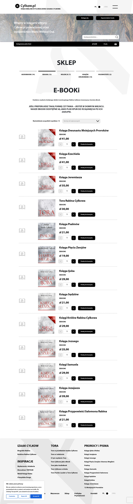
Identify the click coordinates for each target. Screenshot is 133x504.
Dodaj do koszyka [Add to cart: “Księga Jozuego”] (87, 355)
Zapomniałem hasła (107, 18)
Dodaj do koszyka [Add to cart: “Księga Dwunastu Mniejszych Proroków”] (87, 144)
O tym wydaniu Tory (58, 458)
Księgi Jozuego (90, 458)
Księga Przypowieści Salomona (96, 473)
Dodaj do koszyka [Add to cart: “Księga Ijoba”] (87, 284)
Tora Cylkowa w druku (59, 469)
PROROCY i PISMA (96, 446)
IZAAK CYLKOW (28, 446)
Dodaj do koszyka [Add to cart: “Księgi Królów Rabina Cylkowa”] (87, 331)
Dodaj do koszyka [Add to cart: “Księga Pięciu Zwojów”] (87, 261)
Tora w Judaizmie (57, 454)
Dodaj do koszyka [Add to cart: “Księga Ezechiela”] (87, 167)
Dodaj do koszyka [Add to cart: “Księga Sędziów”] (87, 308)
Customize (12, 496)
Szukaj (117, 37)
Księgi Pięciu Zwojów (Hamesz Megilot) (99, 462)
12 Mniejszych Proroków (93, 488)
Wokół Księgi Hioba (24, 474)
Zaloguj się (84, 18)
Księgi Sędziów (90, 476)
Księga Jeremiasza (91, 484)
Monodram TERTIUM (25, 470)
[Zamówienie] (81, 121)
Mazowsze (55, 494)
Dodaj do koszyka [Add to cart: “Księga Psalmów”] (87, 238)
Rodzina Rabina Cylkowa (26, 454)
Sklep (67, 494)
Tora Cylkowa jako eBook (60, 462)
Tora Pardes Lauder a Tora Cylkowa (64, 473)
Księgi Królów (89, 480)
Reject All (24, 496)
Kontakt (94, 494)
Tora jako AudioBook (59, 465)
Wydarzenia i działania (26, 466)
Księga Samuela (90, 469)
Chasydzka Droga (24, 477)
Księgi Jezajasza (90, 454)
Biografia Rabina (23, 451)
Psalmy (87, 465)
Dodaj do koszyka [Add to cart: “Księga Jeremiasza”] (87, 191)
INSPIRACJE (25, 461)
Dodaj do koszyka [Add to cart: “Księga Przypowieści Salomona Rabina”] (87, 425)
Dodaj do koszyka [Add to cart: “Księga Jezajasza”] (87, 402)
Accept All (36, 496)
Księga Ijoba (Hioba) (92, 451)
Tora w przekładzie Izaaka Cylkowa (64, 451)
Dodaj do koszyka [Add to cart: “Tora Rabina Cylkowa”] (87, 214)
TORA (54, 446)
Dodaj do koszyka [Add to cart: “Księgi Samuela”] (87, 378)
